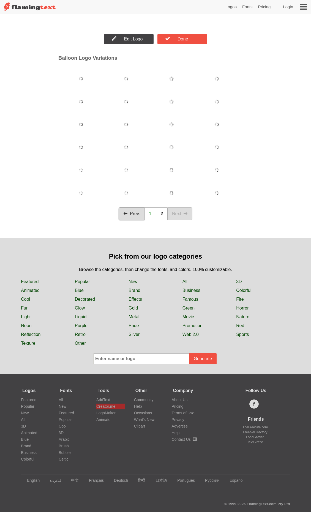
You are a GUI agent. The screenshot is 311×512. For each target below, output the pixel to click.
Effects (135, 299)
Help (138, 406)
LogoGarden (255, 437)
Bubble (65, 452)
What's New (144, 419)
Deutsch (118, 480)
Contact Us (184, 439)
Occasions (143, 413)
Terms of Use (183, 413)
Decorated (85, 299)
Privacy (178, 419)
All (184, 281)
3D (239, 281)
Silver (134, 334)
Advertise (180, 426)
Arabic (64, 439)
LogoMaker (106, 413)
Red (240, 325)
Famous (190, 299)
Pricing (264, 6)
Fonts (247, 6)
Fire (240, 299)
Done (176, 38)
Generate (203, 358)
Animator (104, 419)
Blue (79, 290)
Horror (242, 308)
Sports (242, 334)
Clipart (139, 426)
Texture (28, 343)
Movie (188, 316)
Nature (242, 316)
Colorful (243, 290)
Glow (80, 308)
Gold (133, 308)
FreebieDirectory (255, 432)
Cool (25, 299)
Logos (231, 6)
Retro (80, 334)
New (133, 281)
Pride (134, 325)
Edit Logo (127, 38)
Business (191, 290)
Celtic (63, 459)
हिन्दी (139, 480)
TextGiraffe (255, 442)
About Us (180, 400)
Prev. (131, 213)
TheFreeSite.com (255, 427)
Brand (134, 290)
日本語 (158, 480)
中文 (72, 480)
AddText (103, 400)
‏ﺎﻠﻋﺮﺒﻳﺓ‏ (53, 480)
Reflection (30, 334)
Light (26, 316)
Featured (30, 281)
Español (234, 480)
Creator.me (105, 406)
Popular (82, 281)
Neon (26, 325)
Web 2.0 (190, 334)
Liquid (81, 316)
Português (183, 480)
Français (94, 480)
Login (288, 6)
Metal (134, 316)
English (31, 480)
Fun (25, 308)
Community (144, 400)
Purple (81, 325)
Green (188, 308)
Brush (64, 446)
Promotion (192, 325)
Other (80, 343)
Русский (209, 480)
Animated (30, 290)
